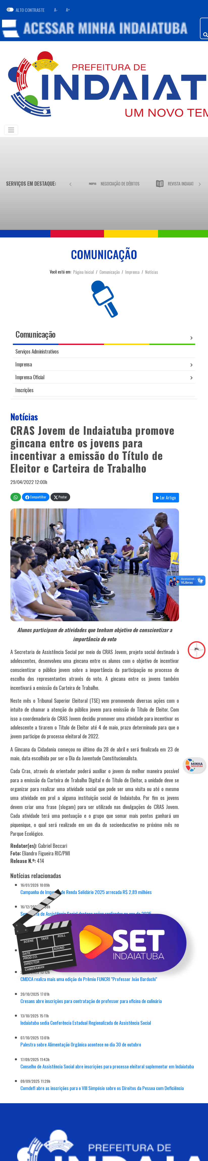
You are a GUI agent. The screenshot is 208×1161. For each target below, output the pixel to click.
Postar (60, 497)
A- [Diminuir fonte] (56, 10)
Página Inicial (83, 272)
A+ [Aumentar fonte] (68, 10)
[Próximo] (199, 183)
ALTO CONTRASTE (30, 10)
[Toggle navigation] (11, 130)
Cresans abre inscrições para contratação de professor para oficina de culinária (91, 1001)
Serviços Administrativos (37, 351)
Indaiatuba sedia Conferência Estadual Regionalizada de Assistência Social (85, 1022)
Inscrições (24, 390)
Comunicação (109, 272)
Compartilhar (35, 497)
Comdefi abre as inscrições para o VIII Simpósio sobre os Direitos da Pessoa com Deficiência (102, 1088)
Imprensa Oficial (29, 377)
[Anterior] (70, 183)
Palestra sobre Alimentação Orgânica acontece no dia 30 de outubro (80, 1044)
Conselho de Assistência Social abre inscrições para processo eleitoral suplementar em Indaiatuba (107, 1066)
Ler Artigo (166, 498)
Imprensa (132, 272)
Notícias (151, 272)
